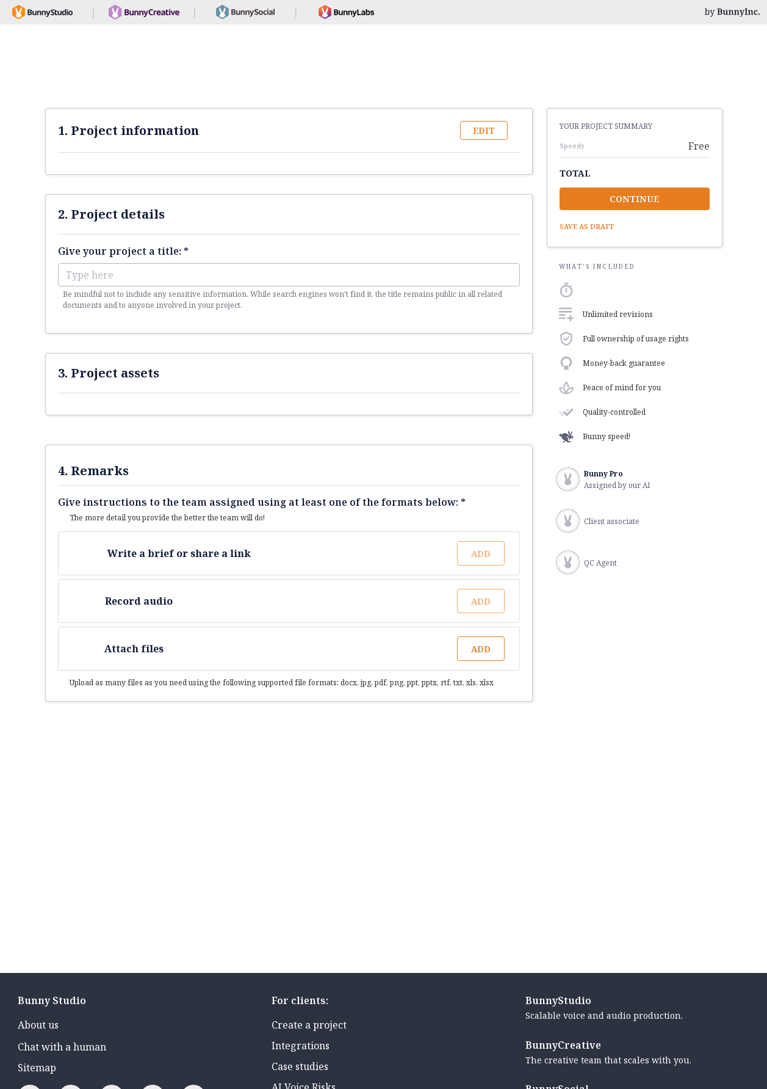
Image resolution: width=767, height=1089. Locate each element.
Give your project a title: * (123, 251)
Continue (634, 199)
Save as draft (587, 226)
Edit (484, 130)
